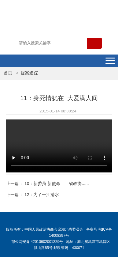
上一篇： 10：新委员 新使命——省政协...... (47, 183)
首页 (8, 72)
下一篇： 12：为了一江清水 (32, 194)
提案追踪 (29, 72)
